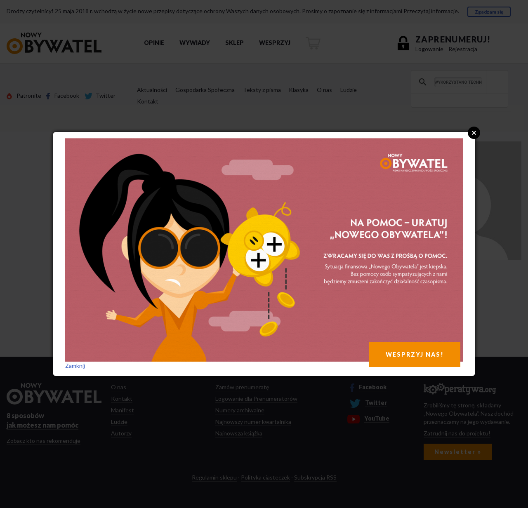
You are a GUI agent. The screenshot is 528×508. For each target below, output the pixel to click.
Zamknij (75, 365)
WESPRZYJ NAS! (415, 354)
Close (474, 133)
